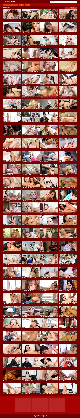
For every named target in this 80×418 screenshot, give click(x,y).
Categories (27, 4)
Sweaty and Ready (6, 367)
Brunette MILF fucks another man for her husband (31, 354)
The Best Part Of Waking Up (64, 58)
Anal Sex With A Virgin (26, 393)
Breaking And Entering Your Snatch (65, 97)
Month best (22, 4)
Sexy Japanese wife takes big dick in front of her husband (68, 316)
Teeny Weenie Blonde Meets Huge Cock (47, 174)
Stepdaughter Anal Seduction (64, 110)
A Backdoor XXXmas (25, 303)
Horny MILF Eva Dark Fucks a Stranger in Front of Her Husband (12, 354)
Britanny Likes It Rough (26, 19)
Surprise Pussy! (62, 45)
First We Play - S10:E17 (44, 251)
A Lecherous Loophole (26, 238)
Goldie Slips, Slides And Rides (8, 329)
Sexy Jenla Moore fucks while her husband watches (12, 148)
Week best (16, 4)
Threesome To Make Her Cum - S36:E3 (29, 277)
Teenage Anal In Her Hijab (7, 277)
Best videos (10, 4)
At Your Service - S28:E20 (44, 290)
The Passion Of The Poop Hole (64, 264)
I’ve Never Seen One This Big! (64, 290)
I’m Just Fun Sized (62, 148)
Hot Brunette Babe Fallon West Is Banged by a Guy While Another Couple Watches (31, 380)
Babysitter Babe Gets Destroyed (9, 84)
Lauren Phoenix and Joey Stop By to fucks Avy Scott (68, 187)
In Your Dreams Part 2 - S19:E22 (27, 174)
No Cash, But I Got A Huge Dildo (64, 277)
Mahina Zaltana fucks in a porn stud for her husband (12, 58)
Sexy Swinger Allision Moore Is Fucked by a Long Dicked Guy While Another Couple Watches (49, 187)
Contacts (42, 415)
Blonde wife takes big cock (45, 367)
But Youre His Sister (6, 200)
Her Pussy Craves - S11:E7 (8, 97)
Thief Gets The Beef (25, 213)
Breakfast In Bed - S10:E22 (8, 290)
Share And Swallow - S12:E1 (64, 19)
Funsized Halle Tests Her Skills (27, 135)
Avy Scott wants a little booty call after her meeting (31, 32)
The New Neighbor (62, 161)
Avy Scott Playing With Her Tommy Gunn (66, 135)
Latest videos (73, 7)
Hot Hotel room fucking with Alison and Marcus (67, 213)
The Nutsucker (24, 84)
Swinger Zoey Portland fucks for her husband (30, 264)
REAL (6, 2)
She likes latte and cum (26, 45)
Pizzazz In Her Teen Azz (44, 264)
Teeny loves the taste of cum (64, 32)
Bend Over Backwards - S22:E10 (9, 161)
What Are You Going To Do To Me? (9, 316)
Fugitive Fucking (43, 71)
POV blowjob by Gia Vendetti (45, 354)
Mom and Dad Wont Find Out (27, 161)
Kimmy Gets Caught (43, 19)
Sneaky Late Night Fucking (8, 174)
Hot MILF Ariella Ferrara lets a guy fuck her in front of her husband (49, 97)
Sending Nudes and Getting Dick (9, 71)
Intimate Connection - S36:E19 (45, 32)
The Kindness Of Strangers (45, 148)
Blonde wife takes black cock (8, 187)
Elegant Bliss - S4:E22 (7, 135)
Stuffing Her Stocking (25, 316)
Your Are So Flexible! (44, 238)
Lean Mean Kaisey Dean (26, 251)
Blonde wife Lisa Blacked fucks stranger (47, 380)
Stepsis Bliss (42, 84)
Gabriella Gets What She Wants (8, 32)
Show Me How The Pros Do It (64, 174)
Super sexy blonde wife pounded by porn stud (67, 238)
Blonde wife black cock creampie (65, 84)
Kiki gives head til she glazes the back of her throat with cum (49, 316)
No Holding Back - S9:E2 (44, 303)
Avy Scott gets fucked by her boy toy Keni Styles (30, 71)
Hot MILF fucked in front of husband (28, 329)
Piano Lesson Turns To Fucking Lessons (29, 200)
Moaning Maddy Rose (44, 161)
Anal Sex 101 (5, 45)
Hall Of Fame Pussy (25, 97)
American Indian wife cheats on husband (10, 251)
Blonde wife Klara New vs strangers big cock (30, 367)
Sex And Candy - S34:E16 (63, 251)
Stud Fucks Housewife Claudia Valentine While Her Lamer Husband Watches (49, 393)
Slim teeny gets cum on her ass (27, 290)
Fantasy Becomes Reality (7, 213)
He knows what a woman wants (64, 329)
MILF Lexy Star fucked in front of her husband (11, 393)
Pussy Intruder (6, 110)
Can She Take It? (6, 264)
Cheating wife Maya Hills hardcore (28, 187)
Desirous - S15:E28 (25, 58)
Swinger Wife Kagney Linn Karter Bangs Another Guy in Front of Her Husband (68, 393)
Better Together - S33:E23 (45, 200)
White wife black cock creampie (46, 213)
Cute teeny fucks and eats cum (8, 303)
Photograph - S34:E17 (44, 110)
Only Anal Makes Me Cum (44, 329)
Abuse (45, 415)
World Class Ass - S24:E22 (63, 354)
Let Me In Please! (25, 110)
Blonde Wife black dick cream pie (65, 380)
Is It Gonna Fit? (43, 45)
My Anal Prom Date (62, 367)
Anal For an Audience (26, 148)
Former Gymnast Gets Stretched (46, 277)
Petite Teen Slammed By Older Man (46, 58)
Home (5, 4)
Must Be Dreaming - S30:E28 (8, 238)
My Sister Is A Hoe (6, 19)
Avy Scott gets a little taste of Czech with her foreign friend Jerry (12, 380)
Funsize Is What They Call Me (64, 200)
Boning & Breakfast (43, 135)
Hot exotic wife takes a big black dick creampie (67, 303)
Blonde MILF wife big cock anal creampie (66, 71)
